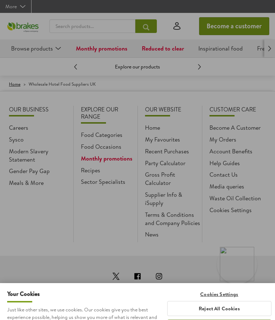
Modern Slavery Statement (28, 155)
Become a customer (234, 26)
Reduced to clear (163, 48)
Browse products (32, 48)
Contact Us (223, 174)
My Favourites (162, 139)
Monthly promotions (101, 48)
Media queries (226, 186)
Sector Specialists (103, 182)
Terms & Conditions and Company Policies (172, 219)
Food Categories (101, 135)
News (152, 234)
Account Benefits (230, 151)
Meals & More (26, 183)
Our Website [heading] (163, 109)
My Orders (222, 139)
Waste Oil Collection (235, 198)
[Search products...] (146, 26)
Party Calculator (165, 163)
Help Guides (224, 163)
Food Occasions (101, 147)
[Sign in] (177, 26)
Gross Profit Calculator (160, 179)
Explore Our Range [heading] (99, 113)
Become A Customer (235, 128)
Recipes (90, 170)
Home (14, 84)
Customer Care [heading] (232, 109)
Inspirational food (220, 48)
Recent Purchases (167, 151)
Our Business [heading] (29, 109)
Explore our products (137, 66)
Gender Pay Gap (29, 171)
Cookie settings (229, 210)
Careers (18, 128)
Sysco (16, 139)
